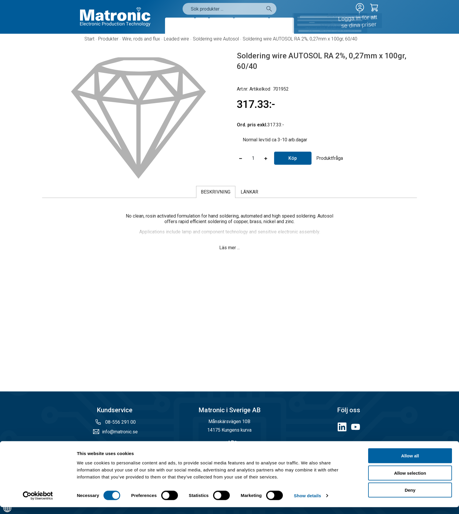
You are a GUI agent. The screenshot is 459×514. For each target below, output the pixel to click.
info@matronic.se (120, 432)
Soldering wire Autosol (216, 39)
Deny (410, 496)
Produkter (180, 26)
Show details (307, 502)
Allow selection (410, 479)
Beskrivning (215, 192)
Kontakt (281, 26)
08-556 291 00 (120, 422)
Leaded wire (176, 39)
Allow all (410, 462)
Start (89, 39)
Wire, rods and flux (141, 39)
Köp (292, 158)
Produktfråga (329, 158)
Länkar (249, 192)
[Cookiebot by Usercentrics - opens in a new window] (38, 502)
